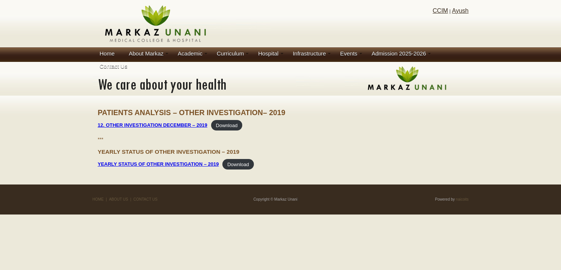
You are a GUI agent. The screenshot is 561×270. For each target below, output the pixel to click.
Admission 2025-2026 (399, 53)
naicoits (462, 199)
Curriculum (230, 53)
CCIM (440, 11)
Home (107, 53)
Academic (190, 53)
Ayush (460, 11)
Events (348, 53)
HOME (98, 199)
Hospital (268, 53)
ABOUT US (118, 199)
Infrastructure (309, 53)
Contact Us (114, 66)
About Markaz (146, 53)
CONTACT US (146, 199)
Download (227, 125)
